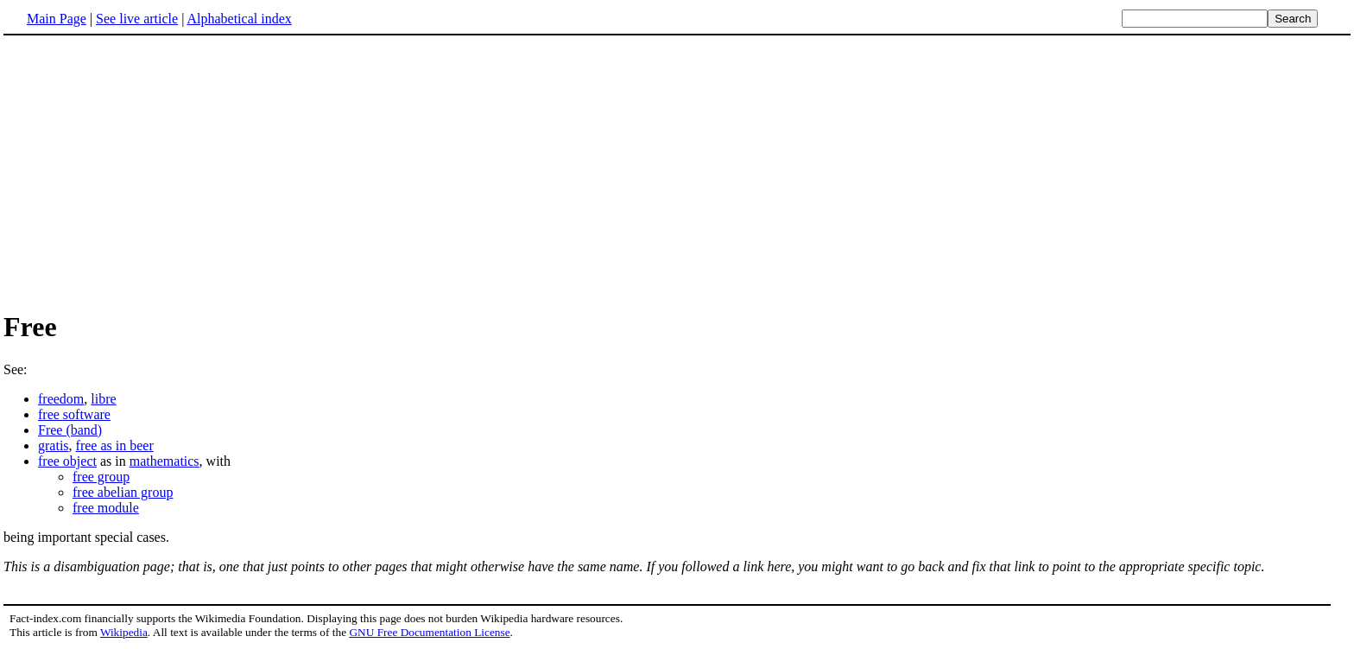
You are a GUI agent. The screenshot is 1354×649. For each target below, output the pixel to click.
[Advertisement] (148, 172)
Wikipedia (124, 632)
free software (74, 414)
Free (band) (70, 430)
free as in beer (115, 445)
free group (101, 476)
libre (103, 398)
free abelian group (123, 492)
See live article (137, 18)
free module (106, 507)
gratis (53, 445)
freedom (61, 398)
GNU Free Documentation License (429, 632)
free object (67, 461)
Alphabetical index (239, 18)
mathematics (164, 461)
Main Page (56, 18)
